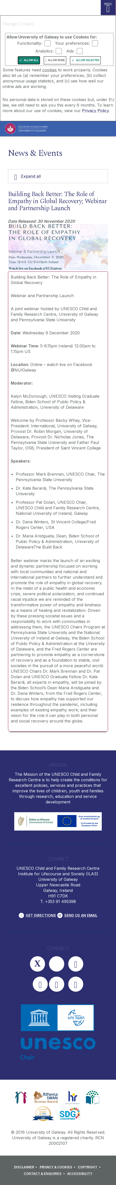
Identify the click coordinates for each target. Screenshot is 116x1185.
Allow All (31, 60)
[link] (21, 1097)
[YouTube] (40, 984)
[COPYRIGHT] (90, 1167)
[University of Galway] (26, 129)
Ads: (70, 51)
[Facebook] (75, 963)
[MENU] (108, 7)
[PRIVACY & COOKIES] (58, 1167)
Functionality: (29, 43)
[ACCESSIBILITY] (79, 1173)
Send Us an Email (81, 915)
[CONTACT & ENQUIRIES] (45, 1173)
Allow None (56, 60)
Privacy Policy (95, 110)
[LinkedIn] (56, 984)
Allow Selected (87, 60)
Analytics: (44, 51)
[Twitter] (37, 963)
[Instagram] (56, 963)
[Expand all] (58, 176)
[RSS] (75, 984)
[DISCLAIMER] (26, 1167)
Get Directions (41, 915)
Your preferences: (72, 43)
